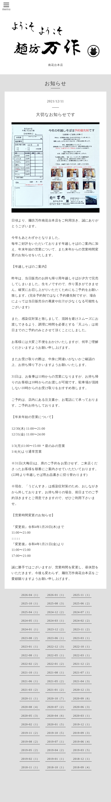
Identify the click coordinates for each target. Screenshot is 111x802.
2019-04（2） (56, 750)
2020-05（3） (30, 715)
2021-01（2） (56, 689)
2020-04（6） (56, 715)
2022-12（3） (56, 646)
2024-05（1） (30, 620)
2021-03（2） (30, 689)
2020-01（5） (56, 724)
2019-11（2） (30, 733)
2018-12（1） (82, 758)
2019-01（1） (56, 758)
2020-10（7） (56, 698)
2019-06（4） (82, 741)
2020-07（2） (56, 707)
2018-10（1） (56, 767)
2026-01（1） (56, 595)
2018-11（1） (30, 767)
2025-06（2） (82, 603)
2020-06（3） (82, 707)
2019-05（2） (30, 750)
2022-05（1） (56, 655)
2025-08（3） (56, 603)
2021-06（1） (30, 681)
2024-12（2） (56, 612)
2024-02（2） (82, 620)
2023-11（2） (82, 629)
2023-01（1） (30, 646)
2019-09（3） (82, 733)
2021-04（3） (82, 681)
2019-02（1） (30, 758)
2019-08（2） (30, 741)
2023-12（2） (56, 629)
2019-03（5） (82, 750)
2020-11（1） (30, 698)
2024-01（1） (30, 629)
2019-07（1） (56, 741)
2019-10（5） (56, 733)
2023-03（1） (82, 638)
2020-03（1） (82, 715)
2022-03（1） (82, 655)
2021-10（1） (30, 672)
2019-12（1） (82, 724)
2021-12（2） (82, 663)
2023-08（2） (30, 638)
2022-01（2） (56, 663)
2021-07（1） (82, 672)
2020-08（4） (30, 707)
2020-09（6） (82, 698)
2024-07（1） (82, 612)
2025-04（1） (30, 612)
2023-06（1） (56, 638)
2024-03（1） (56, 620)
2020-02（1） (30, 724)
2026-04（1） (30, 595)
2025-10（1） (30, 603)
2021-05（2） (56, 681)
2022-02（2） (30, 663)
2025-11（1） (82, 595)
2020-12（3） (82, 689)
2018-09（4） (82, 767)
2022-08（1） (30, 655)
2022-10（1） (82, 646)
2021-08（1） (56, 672)
